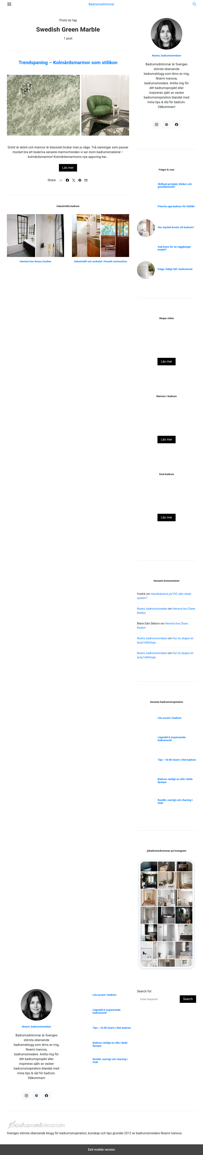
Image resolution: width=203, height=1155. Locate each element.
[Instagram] (156, 124)
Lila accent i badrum (170, 717)
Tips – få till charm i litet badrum (177, 759)
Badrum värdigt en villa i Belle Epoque (175, 781)
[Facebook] (176, 124)
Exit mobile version (101, 1149)
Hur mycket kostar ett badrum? (176, 227)
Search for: (144, 991)
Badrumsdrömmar (101, 4)
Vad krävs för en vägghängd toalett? (174, 248)
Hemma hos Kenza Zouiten (35, 261)
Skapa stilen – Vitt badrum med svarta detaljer (166, 350)
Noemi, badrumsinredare (166, 55)
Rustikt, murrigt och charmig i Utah (175, 801)
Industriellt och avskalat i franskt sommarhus (100, 261)
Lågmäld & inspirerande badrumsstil (171, 739)
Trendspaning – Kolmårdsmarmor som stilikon (68, 62)
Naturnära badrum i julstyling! (167, 428)
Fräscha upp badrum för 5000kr (176, 206)
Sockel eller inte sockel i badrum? (166, 506)
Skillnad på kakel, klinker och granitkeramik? (175, 185)
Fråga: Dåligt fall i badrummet (175, 269)
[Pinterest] (166, 124)
